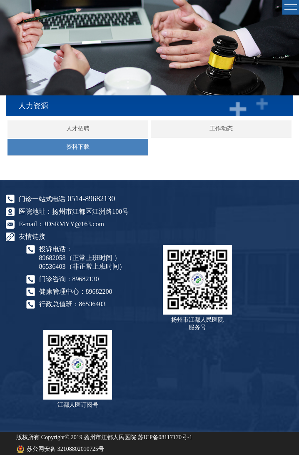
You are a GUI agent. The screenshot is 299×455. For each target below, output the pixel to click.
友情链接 (32, 236)
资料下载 (78, 147)
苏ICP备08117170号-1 (165, 437)
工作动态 (221, 128)
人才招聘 (78, 128)
